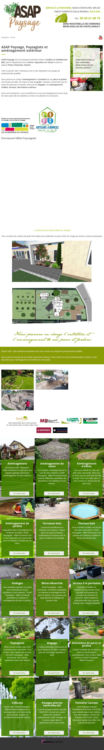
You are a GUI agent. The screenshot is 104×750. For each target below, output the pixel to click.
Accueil (12, 37)
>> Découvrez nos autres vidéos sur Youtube (52, 230)
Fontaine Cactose (86, 703)
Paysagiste (17, 643)
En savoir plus (19, 493)
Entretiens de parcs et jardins (86, 644)
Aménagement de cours (52, 465)
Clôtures (17, 703)
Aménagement (17, 463)
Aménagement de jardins (17, 525)
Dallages (17, 583)
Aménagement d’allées (86, 465)
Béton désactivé (52, 583)
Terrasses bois (52, 523)
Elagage (52, 643)
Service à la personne (87, 583)
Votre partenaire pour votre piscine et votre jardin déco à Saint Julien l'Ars (22, 423)
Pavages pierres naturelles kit (52, 704)
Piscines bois (86, 523)
